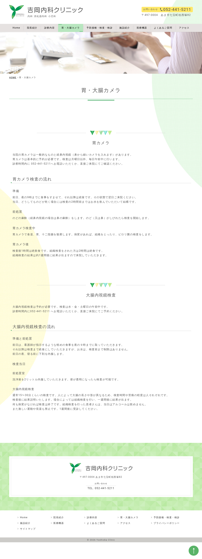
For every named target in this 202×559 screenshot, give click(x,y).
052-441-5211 (177, 10)
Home (16, 27)
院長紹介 (32, 27)
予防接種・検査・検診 (99, 27)
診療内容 (49, 27)
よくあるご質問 (163, 27)
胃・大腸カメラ (70, 27)
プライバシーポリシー (167, 523)
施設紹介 (124, 27)
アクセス (184, 27)
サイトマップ (28, 528)
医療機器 (142, 27)
